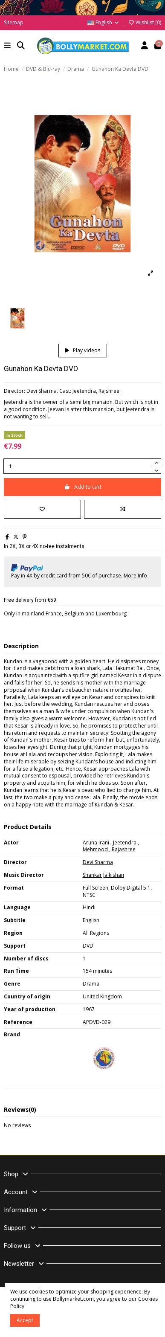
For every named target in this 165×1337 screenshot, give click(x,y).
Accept (25, 1320)
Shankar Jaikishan (103, 875)
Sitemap (13, 22)
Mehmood (96, 849)
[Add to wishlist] (42, 509)
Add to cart (82, 486)
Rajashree (124, 849)
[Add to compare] (122, 509)
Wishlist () (144, 22)
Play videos (82, 350)
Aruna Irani (96, 842)
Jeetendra (125, 842)
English (103, 22)
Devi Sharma (98, 862)
